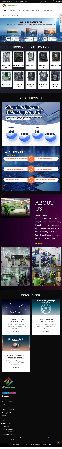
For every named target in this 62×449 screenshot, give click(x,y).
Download (35, 10)
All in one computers (6, 409)
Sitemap (47, 447)
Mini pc (3, 406)
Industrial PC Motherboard (8, 411)
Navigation (7, 415)
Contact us (15, 15)
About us (12, 10)
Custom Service (47, 10)
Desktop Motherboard (7, 401)
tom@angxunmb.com (22, 1)
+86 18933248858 (8, 1)
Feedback (6, 15)
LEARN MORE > (10, 111)
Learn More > (39, 243)
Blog (28, 10)
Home (4, 10)
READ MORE (16, 331)
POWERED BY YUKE (40, 447)
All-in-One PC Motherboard (8, 404)
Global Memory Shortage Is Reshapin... (46, 322)
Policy (3, 423)
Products (20, 10)
